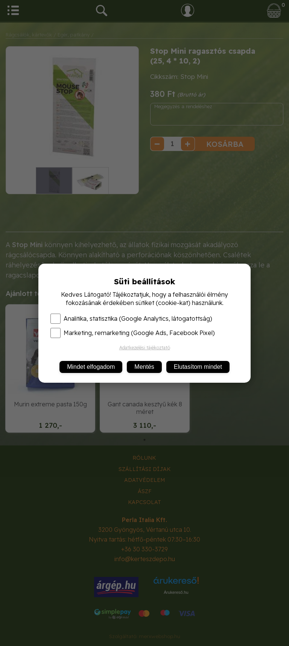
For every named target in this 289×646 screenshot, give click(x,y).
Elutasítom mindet (198, 367)
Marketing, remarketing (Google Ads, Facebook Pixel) (132, 332)
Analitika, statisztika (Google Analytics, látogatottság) (131, 318)
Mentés (144, 367)
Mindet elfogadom (91, 367)
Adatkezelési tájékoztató (144, 347)
